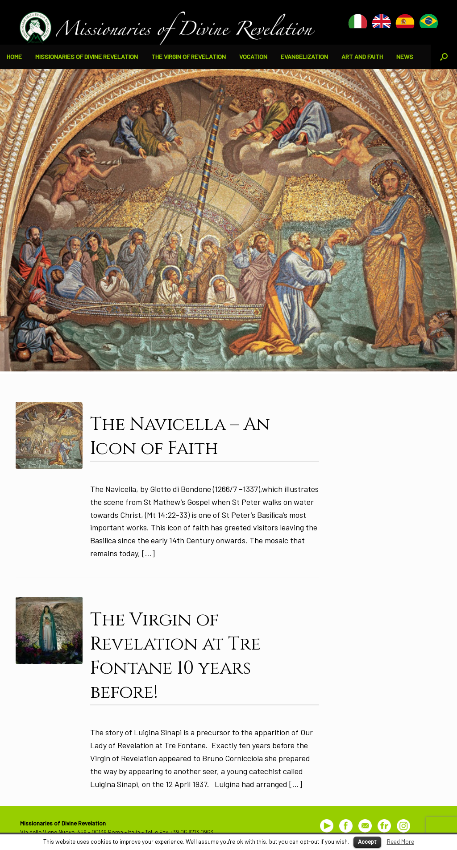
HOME (14, 56)
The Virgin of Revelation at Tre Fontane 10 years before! (175, 656)
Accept (367, 841)
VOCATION (253, 56)
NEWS (404, 56)
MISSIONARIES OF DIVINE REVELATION (86, 56)
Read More (400, 841)
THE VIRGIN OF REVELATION (188, 56)
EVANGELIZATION (304, 56)
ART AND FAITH (362, 56)
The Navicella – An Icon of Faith (180, 436)
